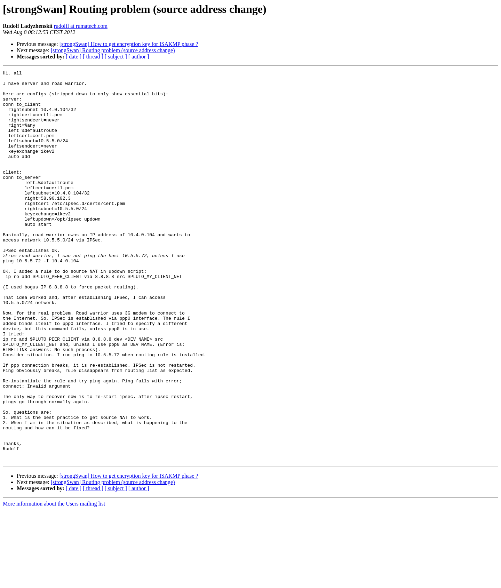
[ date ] (73, 56)
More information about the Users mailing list (54, 582)
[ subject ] (116, 56)
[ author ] (138, 56)
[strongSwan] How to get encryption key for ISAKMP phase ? (128, 44)
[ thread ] (93, 56)
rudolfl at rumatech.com (81, 26)
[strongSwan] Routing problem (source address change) (113, 50)
